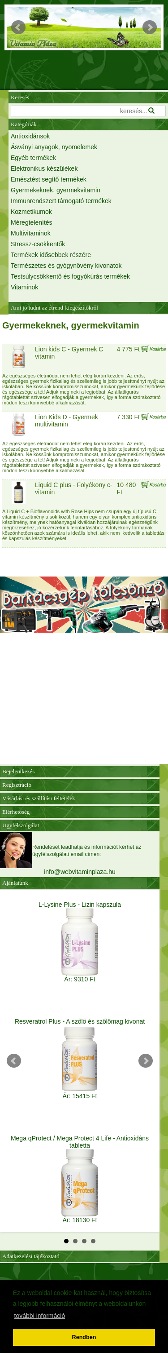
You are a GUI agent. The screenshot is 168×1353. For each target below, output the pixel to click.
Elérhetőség (16, 811)
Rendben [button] (84, 1337)
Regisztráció (16, 784)
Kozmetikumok (31, 211)
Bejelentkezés (18, 771)
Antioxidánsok (30, 136)
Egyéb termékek (33, 157)
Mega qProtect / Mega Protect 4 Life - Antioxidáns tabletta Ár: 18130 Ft (80, 1179)
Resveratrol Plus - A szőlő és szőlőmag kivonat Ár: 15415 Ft (80, 1059)
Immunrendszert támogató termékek (61, 200)
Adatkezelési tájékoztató (30, 1256)
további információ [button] (39, 1315)
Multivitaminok (31, 233)
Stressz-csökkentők (38, 244)
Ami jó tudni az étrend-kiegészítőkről (54, 307)
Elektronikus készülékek (44, 168)
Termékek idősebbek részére (51, 254)
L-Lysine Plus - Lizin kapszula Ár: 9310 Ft (80, 942)
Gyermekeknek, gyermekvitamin (55, 190)
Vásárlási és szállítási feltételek (38, 798)
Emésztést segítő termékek (48, 179)
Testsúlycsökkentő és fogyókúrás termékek (70, 276)
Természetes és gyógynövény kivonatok (66, 265)
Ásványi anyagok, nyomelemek (54, 147)
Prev (18, 27)
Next (149, 27)
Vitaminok (24, 287)
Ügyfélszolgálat (20, 825)
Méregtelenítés (31, 222)
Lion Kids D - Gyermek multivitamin (66, 420)
